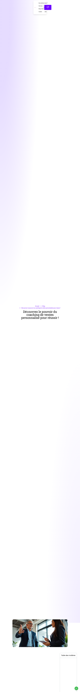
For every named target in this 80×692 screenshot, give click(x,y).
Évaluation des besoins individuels (69, 682)
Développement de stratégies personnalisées (69, 687)
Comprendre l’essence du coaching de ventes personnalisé (68, 661)
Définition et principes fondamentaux (69, 665)
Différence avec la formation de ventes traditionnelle (69, 670)
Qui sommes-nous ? (25, 3)
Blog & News (43, 3)
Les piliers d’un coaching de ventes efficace (68, 679)
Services (35, 3)
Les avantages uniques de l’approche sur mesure (69, 675)
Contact (50, 3)
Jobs (55, 3)
